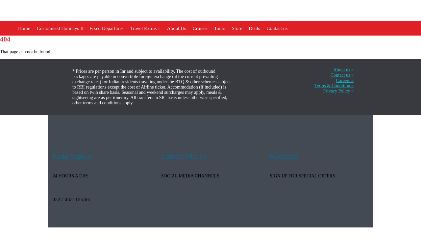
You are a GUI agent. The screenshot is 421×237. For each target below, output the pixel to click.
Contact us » (342, 75)
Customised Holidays (60, 28)
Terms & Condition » (334, 85)
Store (237, 28)
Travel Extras (145, 28)
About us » (344, 69)
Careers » (345, 80)
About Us (176, 28)
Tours (219, 28)
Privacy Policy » (338, 91)
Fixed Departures (106, 28)
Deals (254, 28)
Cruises (200, 28)
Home (24, 28)
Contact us (277, 28)
